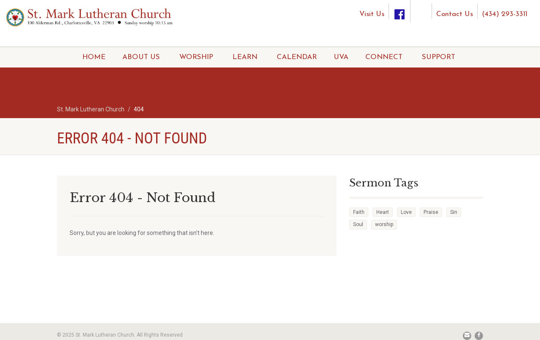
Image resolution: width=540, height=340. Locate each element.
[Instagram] (421, 8)
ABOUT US (141, 57)
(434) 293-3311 (504, 14)
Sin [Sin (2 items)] (453, 212)
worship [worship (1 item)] (384, 224)
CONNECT (383, 57)
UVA (341, 57)
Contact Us (454, 14)
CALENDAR (297, 57)
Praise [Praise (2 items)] (431, 212)
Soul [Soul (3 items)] (358, 224)
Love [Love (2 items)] (406, 212)
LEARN (244, 57)
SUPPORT (438, 57)
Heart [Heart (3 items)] (382, 212)
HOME (93, 57)
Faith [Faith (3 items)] (358, 212)
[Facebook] (399, 11)
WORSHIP (196, 57)
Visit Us (371, 14)
